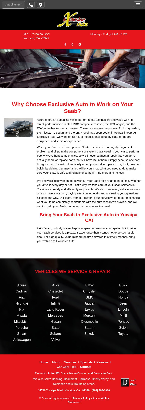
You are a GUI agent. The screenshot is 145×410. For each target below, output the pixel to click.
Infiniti (55, 303)
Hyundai (21, 303)
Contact (85, 366)
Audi (55, 285)
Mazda (22, 315)
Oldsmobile (89, 321)
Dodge (123, 291)
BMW (89, 285)
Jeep (123, 303)
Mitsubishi (21, 321)
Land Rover (55, 309)
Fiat (22, 297)
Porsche (21, 328)
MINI (123, 315)
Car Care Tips (66, 366)
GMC (89, 297)
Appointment (13, 4)
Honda (123, 297)
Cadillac (22, 291)
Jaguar (89, 303)
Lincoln (123, 309)
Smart (21, 334)
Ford (55, 297)
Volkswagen (22, 340)
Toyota (123, 334)
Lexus (89, 309)
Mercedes (55, 315)
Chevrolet (55, 291)
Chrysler (89, 291)
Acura (21, 285)
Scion (123, 328)
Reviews (102, 362)
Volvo (55, 340)
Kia (21, 309)
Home (43, 362)
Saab (55, 328)
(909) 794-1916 (101, 390)
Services (70, 362)
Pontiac (123, 321)
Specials (86, 362)
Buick (123, 285)
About (56, 362)
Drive (45, 398)
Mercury (89, 315)
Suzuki (89, 334)
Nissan (55, 321)
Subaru (55, 334)
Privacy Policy (81, 398)
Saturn (89, 328)
